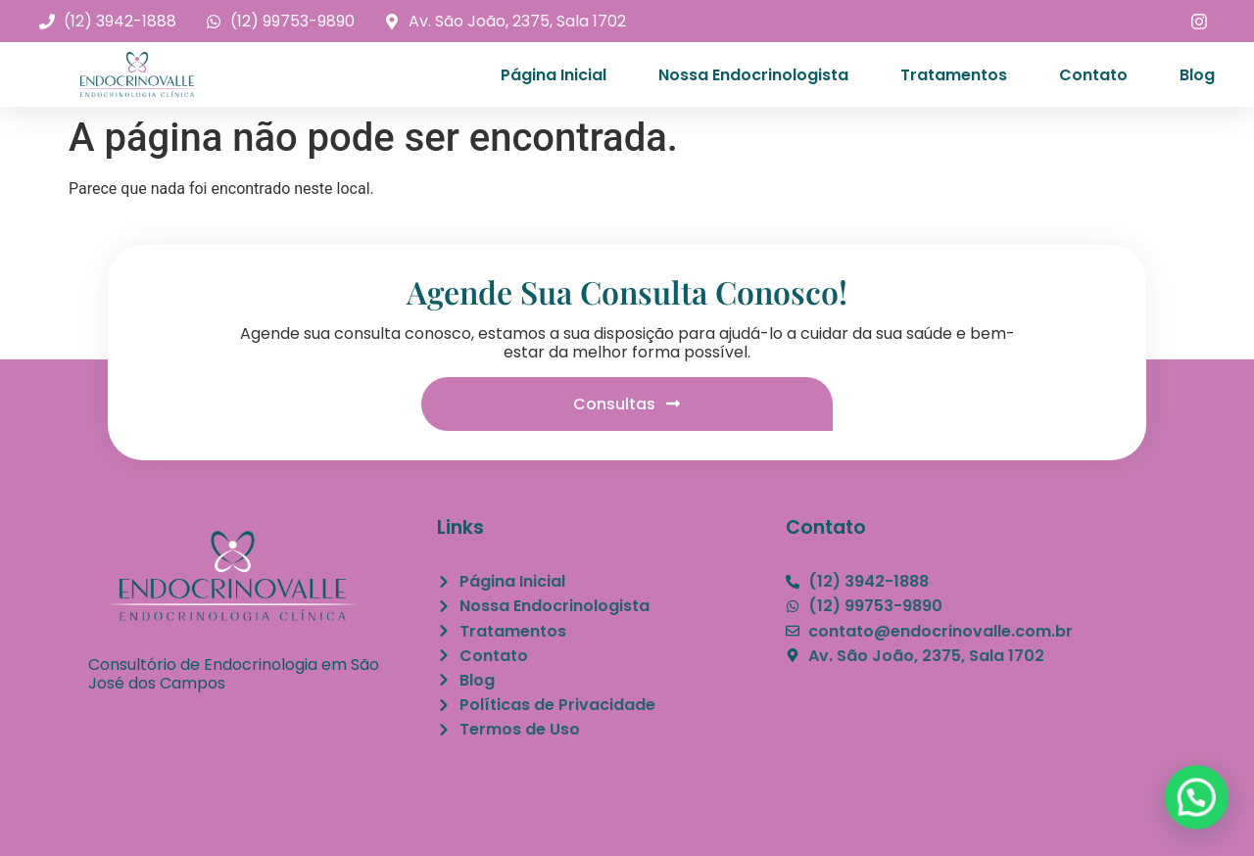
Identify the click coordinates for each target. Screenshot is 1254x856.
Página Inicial (553, 75)
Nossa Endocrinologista (753, 75)
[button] (1198, 802)
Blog (1197, 75)
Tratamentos (953, 75)
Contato (1093, 75)
